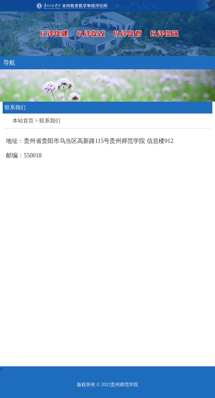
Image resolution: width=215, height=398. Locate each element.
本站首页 (24, 120)
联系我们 (49, 120)
